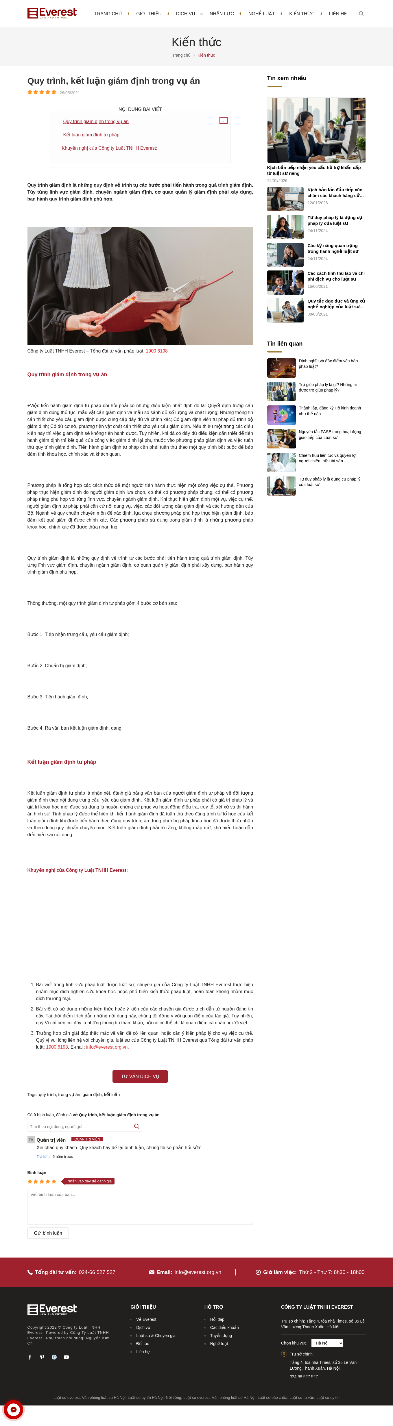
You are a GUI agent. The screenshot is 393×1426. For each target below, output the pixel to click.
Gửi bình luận (48, 1233)
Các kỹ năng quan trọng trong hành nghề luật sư (333, 248)
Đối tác (142, 1343)
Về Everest (146, 1319)
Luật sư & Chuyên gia (156, 1335)
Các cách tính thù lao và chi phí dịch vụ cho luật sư (336, 276)
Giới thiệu (152, 13)
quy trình (47, 1094)
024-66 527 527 (97, 1272)
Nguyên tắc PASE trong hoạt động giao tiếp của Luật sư (330, 434)
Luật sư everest (66, 1397)
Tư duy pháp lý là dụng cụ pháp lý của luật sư (335, 220)
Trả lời (42, 1156)
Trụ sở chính (301, 1354)
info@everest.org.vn (198, 1272)
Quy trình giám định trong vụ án (96, 121)
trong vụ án (69, 1094)
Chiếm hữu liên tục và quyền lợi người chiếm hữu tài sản (328, 458)
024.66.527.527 (304, 1376)
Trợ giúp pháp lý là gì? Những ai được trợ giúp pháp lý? (328, 387)
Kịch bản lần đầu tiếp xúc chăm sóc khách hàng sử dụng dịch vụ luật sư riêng (336, 193)
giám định (92, 1094)
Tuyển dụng (221, 1335)
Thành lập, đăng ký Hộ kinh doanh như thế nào (330, 411)
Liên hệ (338, 13)
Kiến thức (305, 13)
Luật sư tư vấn (301, 1397)
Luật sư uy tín (328, 1397)
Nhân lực (225, 13)
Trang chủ (108, 13)
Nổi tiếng (173, 1397)
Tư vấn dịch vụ (140, 1076)
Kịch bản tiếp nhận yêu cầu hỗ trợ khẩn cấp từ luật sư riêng (314, 170)
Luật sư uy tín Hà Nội (146, 1397)
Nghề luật (265, 13)
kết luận (112, 1094)
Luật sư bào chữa (272, 1397)
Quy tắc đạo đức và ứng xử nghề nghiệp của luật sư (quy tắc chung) (336, 304)
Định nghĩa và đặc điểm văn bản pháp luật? (328, 364)
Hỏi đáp (217, 1319)
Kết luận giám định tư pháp (92, 134)
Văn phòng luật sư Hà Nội (104, 1397)
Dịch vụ (189, 13)
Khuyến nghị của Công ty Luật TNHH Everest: (109, 148)
